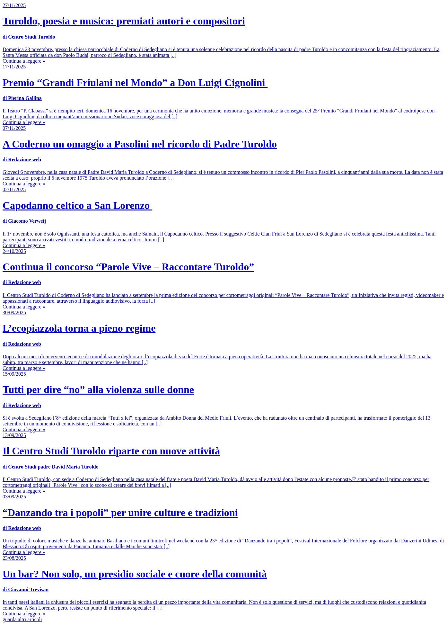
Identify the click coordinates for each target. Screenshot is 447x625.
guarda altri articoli (22, 619)
